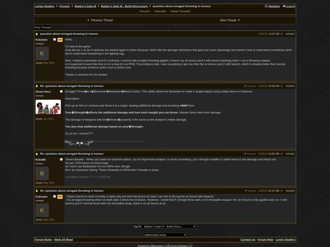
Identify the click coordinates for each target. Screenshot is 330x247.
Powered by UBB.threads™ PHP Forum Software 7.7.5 (165, 245)
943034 (291, 86)
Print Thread (42, 27)
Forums (64, 6)
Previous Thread (99, 20)
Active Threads (180, 11)
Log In (288, 6)
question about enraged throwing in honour (69, 33)
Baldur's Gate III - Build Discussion (124, 6)
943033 (291, 34)
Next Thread (230, 20)
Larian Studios (45, 6)
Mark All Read (63, 239)
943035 (291, 154)
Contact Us (248, 239)
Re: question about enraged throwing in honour (72, 86)
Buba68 (250, 191)
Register (272, 6)
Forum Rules (43, 239)
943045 (291, 191)
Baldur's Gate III (85, 6)
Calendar (160, 11)
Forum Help (265, 239)
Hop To (137, 226)
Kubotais (250, 86)
